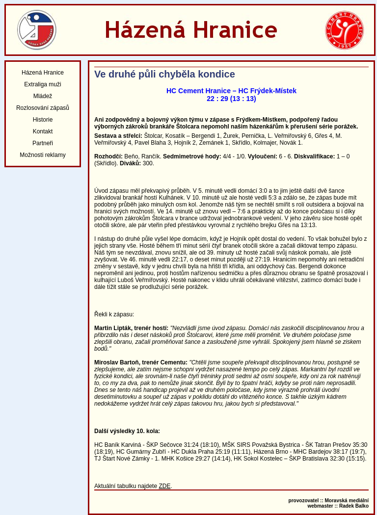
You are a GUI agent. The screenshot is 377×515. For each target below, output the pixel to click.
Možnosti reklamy (42, 155)
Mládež (43, 96)
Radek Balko (354, 506)
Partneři (42, 143)
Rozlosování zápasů (42, 107)
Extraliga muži (42, 84)
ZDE (164, 486)
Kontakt (43, 131)
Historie (43, 119)
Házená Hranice (43, 72)
